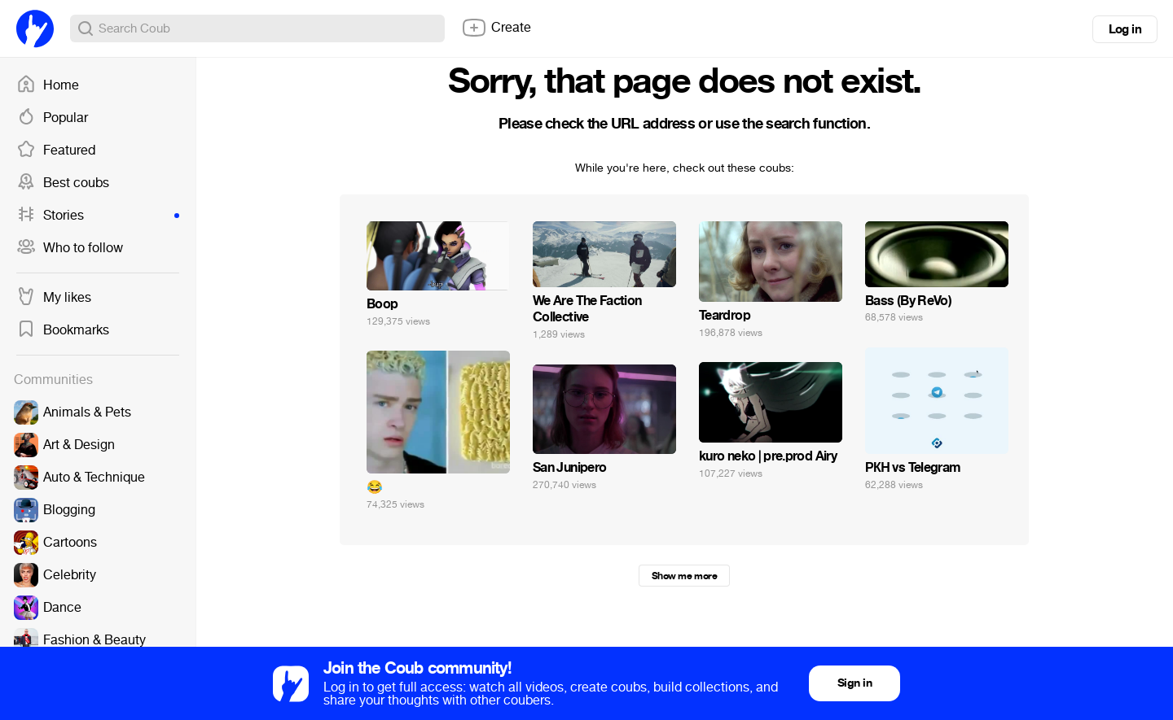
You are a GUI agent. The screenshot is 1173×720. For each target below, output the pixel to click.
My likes (53, 297)
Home (47, 85)
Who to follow (69, 248)
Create (496, 28)
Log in (1125, 29)
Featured (55, 150)
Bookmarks (62, 330)
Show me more (684, 576)
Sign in (854, 683)
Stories (97, 215)
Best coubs (62, 183)
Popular (52, 118)
